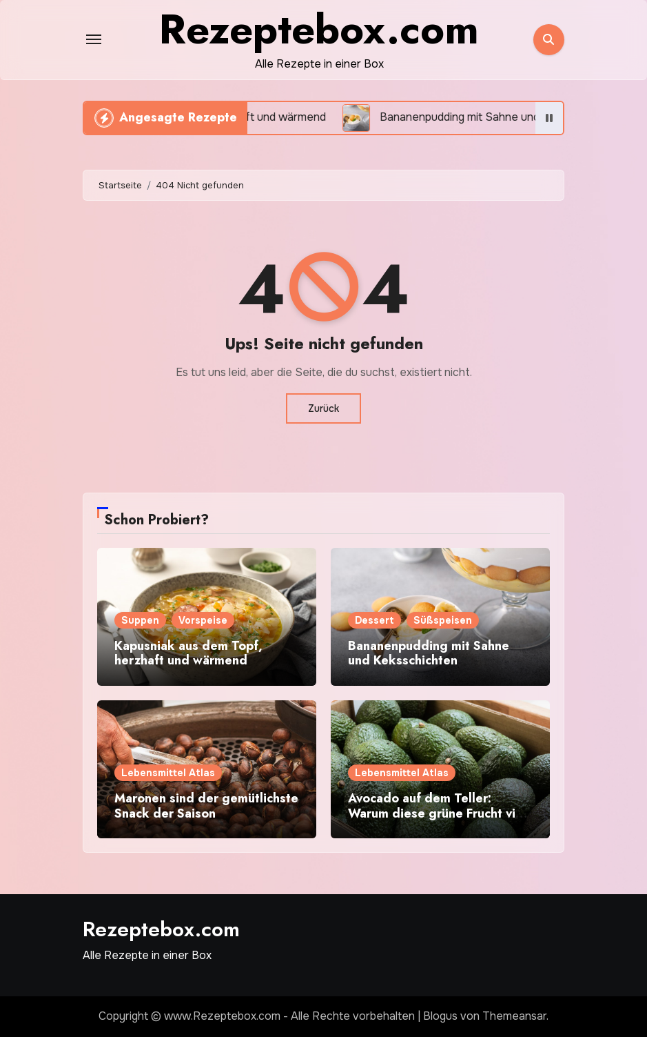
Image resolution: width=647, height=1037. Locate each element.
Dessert (374, 620)
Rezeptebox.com (161, 929)
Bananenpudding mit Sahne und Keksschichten (428, 653)
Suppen (140, 620)
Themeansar (514, 1016)
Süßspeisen (442, 620)
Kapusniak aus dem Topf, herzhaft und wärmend (188, 653)
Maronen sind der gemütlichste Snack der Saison (206, 805)
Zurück (323, 408)
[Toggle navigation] (94, 39)
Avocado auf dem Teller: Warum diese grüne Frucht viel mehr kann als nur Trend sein (437, 813)
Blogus (440, 1016)
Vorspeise (202, 620)
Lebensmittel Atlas (168, 773)
